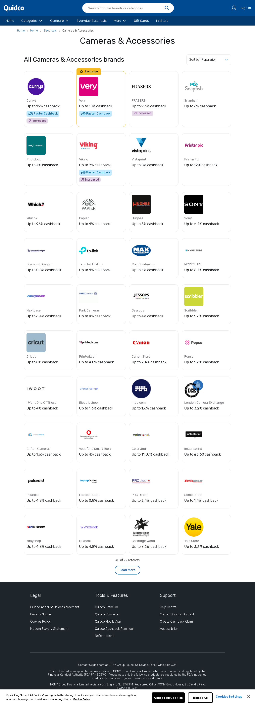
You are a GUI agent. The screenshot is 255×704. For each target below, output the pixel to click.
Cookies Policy (40, 621)
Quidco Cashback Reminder (114, 629)
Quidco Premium (106, 607)
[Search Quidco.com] (125, 8)
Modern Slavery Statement (49, 629)
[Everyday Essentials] (91, 21)
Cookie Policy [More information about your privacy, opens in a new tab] (81, 701)
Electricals (50, 30)
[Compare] (60, 21)
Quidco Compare (106, 614)
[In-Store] (162, 21)
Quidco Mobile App (108, 621)
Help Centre (168, 607)
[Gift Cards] (141, 21)
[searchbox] (128, 8)
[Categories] (32, 21)
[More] (120, 21)
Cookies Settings (229, 698)
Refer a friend (104, 636)
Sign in (246, 8)
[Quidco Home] (14, 8)
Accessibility (169, 629)
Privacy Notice (40, 614)
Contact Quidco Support (177, 614)
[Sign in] (234, 8)
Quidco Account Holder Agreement (54, 607)
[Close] (248, 698)
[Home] (9, 21)
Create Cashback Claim (176, 621)
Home (21, 30)
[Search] (167, 8)
